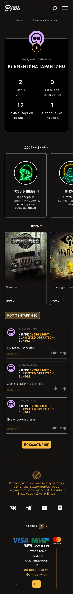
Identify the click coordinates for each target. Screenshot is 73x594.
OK (36, 584)
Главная (20, 20)
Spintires (11, 287)
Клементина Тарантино (45, 20)
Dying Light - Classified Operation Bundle (36, 338)
